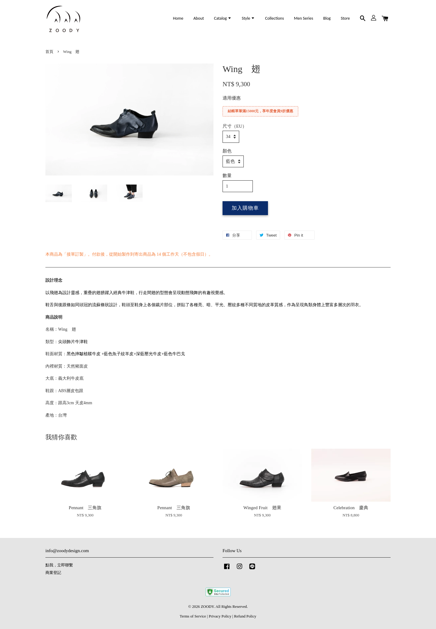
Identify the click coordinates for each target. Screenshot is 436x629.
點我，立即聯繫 (59, 565)
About (198, 18)
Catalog (223, 18)
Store (345, 18)
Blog (327, 18)
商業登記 (53, 573)
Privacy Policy (220, 616)
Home (178, 18)
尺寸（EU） (235, 126)
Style (248, 18)
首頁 (49, 52)
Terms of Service (193, 616)
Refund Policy (245, 616)
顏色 (227, 151)
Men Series (303, 18)
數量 (227, 175)
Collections (274, 18)
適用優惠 (232, 98)
